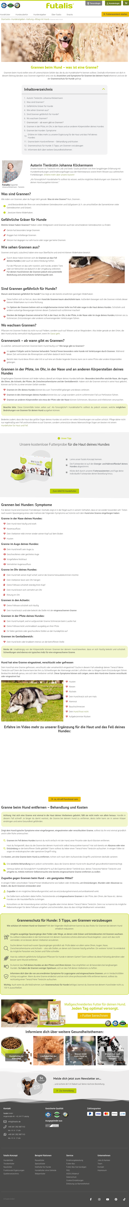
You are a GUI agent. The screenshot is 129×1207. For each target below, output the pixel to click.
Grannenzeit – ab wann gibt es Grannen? (45, 122)
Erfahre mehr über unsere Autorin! (59, 175)
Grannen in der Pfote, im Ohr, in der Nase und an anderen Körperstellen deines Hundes (65, 126)
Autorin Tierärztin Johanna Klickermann (45, 98)
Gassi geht (55, 333)
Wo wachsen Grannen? (37, 118)
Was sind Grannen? (35, 102)
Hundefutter (5, 14)
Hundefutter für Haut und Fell (14, 425)
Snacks (70, 14)
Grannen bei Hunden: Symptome (41, 130)
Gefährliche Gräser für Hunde (40, 106)
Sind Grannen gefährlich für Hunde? (43, 114)
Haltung (29, 19)
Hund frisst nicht (81, 711)
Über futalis (56, 14)
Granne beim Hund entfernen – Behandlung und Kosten (53, 141)
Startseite (5, 19)
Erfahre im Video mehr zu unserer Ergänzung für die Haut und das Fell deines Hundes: (62, 136)
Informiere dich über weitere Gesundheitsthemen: (50, 149)
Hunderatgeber (40, 14)
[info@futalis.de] (4, 1121)
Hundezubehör (22, 14)
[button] (103, 89)
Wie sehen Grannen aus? (38, 110)
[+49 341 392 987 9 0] (4, 1126)
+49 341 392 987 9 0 (16, 1127)
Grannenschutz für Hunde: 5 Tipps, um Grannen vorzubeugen (55, 145)
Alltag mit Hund (42, 19)
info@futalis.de (14, 1122)
